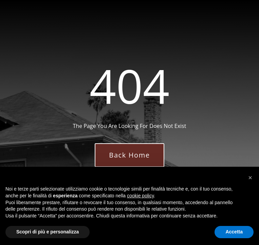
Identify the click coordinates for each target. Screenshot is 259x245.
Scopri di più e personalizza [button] (47, 231)
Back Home (129, 155)
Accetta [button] (234, 231)
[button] (250, 177)
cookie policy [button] (140, 195)
